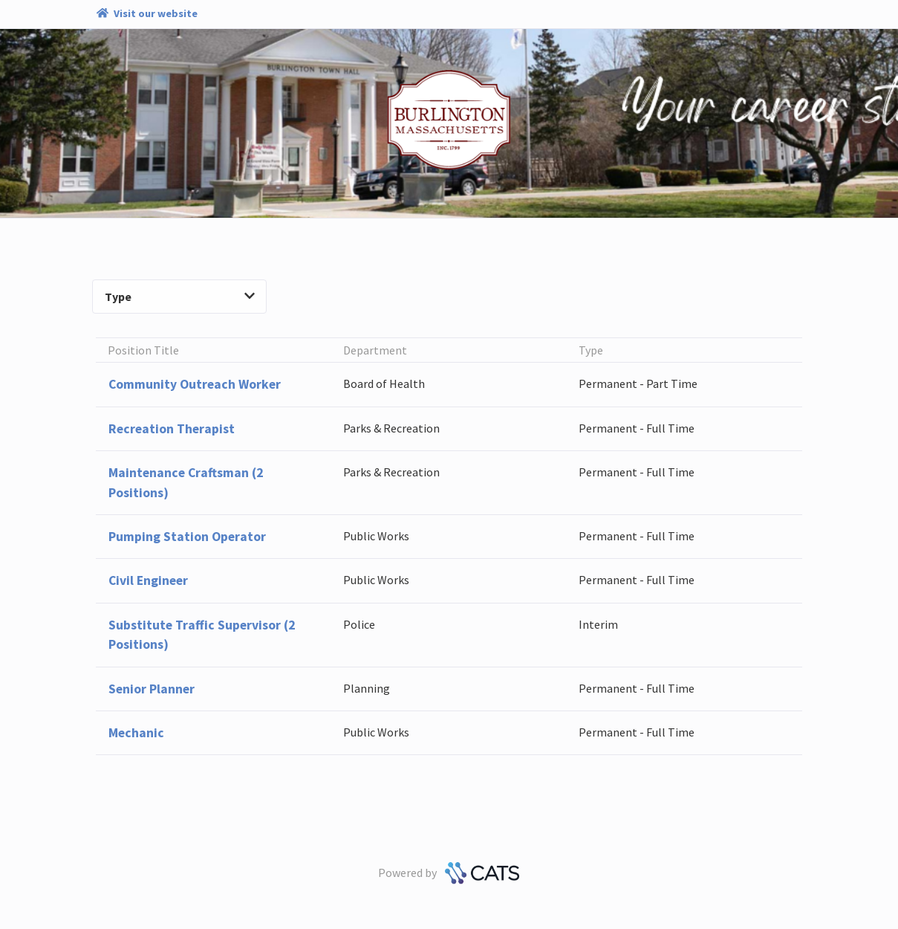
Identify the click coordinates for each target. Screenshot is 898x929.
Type (180, 296)
